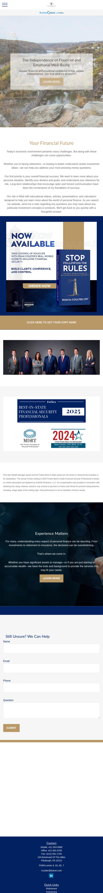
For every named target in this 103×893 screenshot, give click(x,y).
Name (6, 641)
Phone (7, 680)
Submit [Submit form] (11, 728)
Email (6, 661)
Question (8, 700)
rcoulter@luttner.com (51, 870)
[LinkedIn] (51, 875)
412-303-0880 (55, 847)
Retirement (51, 888)
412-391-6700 (55, 850)
